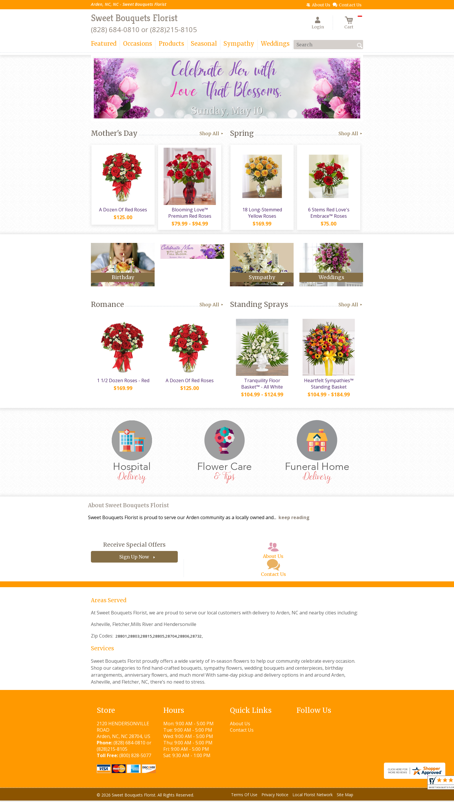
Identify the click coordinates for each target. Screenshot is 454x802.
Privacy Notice (274, 796)
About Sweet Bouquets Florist (128, 506)
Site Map (345, 796)
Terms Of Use (244, 796)
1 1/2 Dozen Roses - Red (123, 382)
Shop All (211, 133)
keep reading (294, 519)
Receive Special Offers (134, 546)
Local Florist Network (312, 796)
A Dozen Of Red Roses (123, 210)
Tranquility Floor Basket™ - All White (262, 385)
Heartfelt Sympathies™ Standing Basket (328, 385)
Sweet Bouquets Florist (134, 18)
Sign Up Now (134, 558)
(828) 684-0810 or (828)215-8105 (144, 29)
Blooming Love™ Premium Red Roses (189, 213)
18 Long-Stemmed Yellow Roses (262, 213)
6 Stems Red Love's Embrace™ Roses (328, 213)
